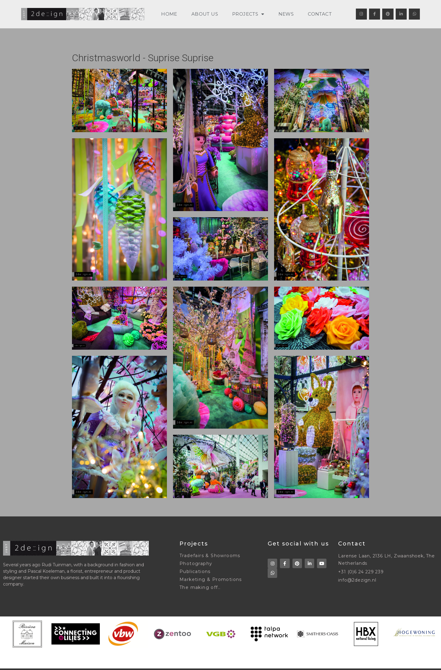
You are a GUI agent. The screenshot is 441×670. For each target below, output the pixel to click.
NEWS (286, 14)
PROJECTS (248, 14)
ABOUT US (204, 14)
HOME (169, 14)
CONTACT (320, 14)
